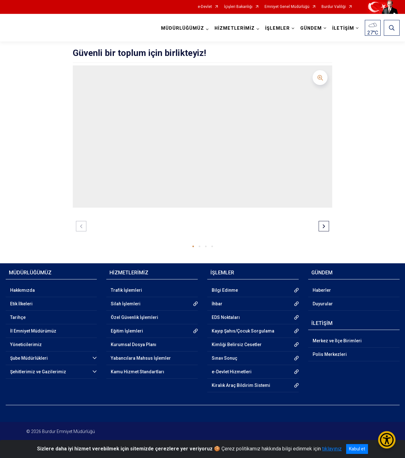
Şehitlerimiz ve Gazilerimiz (38, 371)
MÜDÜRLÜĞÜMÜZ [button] (182, 28)
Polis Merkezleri (330, 354)
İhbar (217, 303)
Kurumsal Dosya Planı (133, 344)
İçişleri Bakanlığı (238, 7)
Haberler (322, 290)
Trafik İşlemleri (126, 290)
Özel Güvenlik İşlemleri (134, 317)
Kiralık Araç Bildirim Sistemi (241, 385)
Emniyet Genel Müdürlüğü (287, 7)
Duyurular (323, 303)
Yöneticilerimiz (26, 344)
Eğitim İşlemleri (127, 330)
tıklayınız (332, 449)
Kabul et (357, 448)
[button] (193, 246)
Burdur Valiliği (333, 7)
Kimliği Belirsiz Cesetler (237, 344)
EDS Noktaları (226, 317)
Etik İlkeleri (21, 303)
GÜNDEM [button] (311, 28)
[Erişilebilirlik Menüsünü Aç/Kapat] (387, 440)
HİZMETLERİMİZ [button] (235, 28)
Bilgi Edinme (225, 290)
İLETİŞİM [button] (343, 28)
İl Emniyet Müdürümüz (33, 330)
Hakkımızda (22, 290)
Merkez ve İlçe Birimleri (337, 340)
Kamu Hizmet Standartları (137, 371)
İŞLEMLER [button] (277, 28)
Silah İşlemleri (125, 303)
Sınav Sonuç (224, 358)
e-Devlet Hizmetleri (232, 371)
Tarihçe (18, 317)
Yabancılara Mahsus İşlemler (141, 358)
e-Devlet (205, 7)
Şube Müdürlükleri (29, 358)
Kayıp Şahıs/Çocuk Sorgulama (243, 330)
